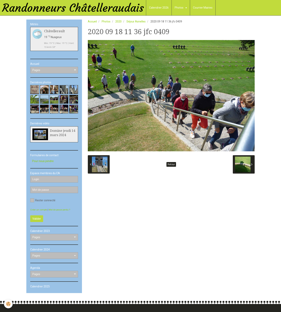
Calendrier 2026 (159, 7)
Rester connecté (42, 200)
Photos (179, 7)
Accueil (92, 21)
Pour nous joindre (43, 161)
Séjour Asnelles (136, 21)
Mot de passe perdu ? (59, 210)
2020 (118, 21)
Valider (36, 218)
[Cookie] (8, 304)
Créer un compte (38, 210)
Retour (171, 164)
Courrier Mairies (203, 7)
